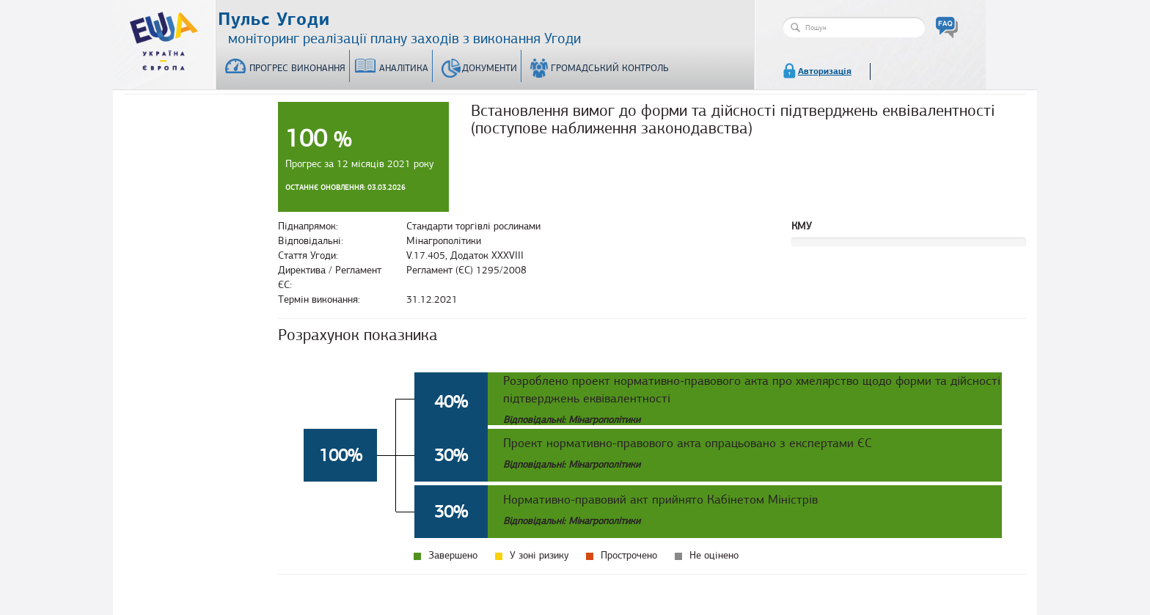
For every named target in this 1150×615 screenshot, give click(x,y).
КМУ (801, 226)
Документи (489, 68)
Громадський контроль (610, 68)
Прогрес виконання (297, 68)
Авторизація (824, 71)
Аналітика (403, 68)
